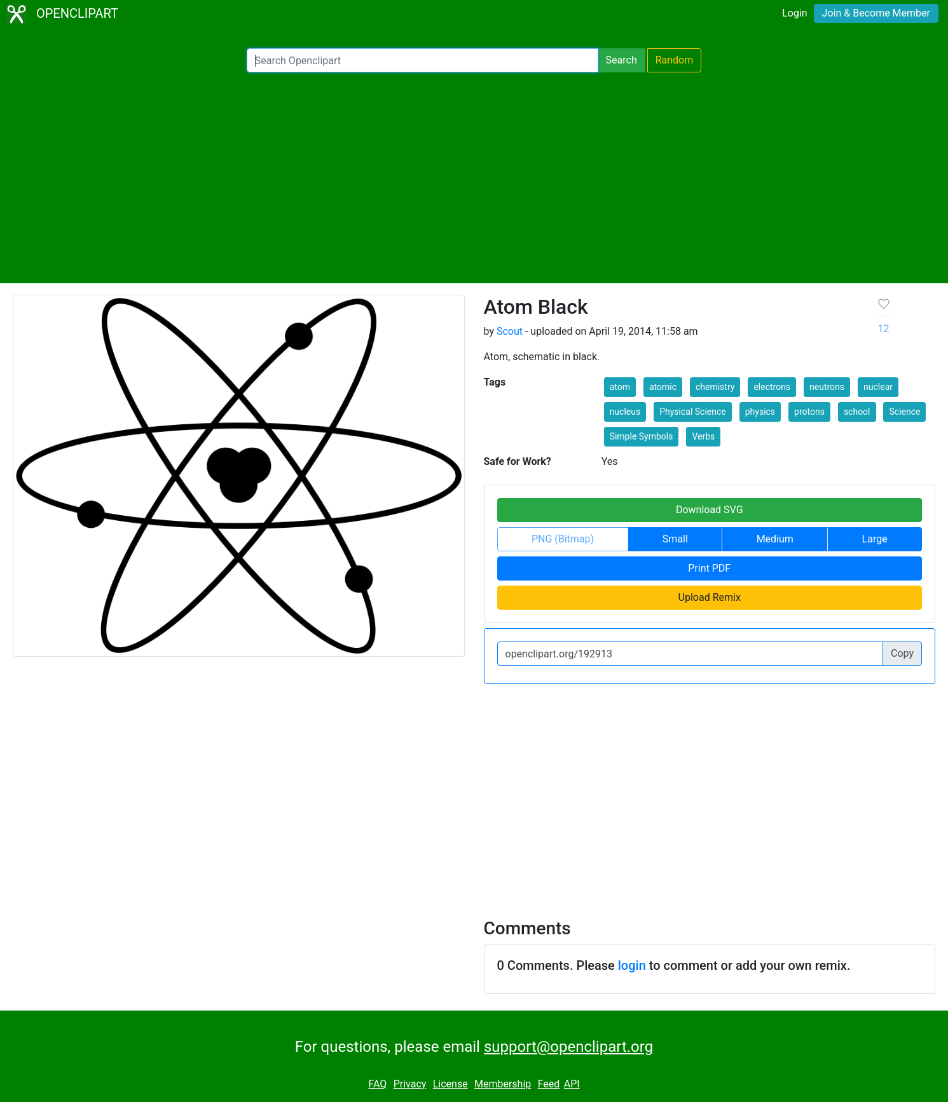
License (450, 1084)
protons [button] (809, 412)
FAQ (377, 1084)
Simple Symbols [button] (641, 436)
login (632, 965)
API (572, 1084)
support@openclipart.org (568, 1047)
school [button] (857, 412)
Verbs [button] (703, 436)
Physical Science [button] (692, 412)
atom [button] (620, 387)
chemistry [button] (715, 387)
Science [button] (904, 412)
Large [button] (875, 539)
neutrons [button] (826, 387)
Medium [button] (775, 539)
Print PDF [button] (709, 568)
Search (621, 60)
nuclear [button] (878, 387)
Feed (549, 1084)
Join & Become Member (876, 13)
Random (675, 60)
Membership (502, 1084)
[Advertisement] (474, 178)
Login (794, 13)
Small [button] (675, 539)
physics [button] (760, 412)
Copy (902, 653)
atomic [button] (663, 387)
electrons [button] (771, 387)
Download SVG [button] (709, 510)
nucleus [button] (625, 412)
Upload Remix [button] (709, 597)
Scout (510, 331)
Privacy (410, 1084)
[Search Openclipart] (422, 60)
